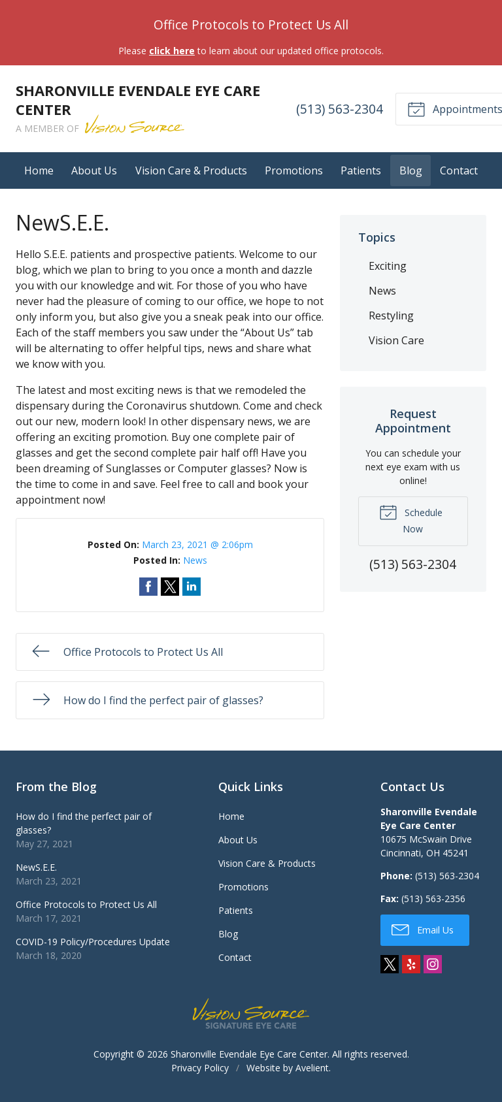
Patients (361, 170)
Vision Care (396, 340)
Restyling (391, 315)
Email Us (423, 929)
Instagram (433, 964)
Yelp (411, 964)
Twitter (389, 964)
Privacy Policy (200, 1067)
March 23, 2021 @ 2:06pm (197, 544)
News (195, 560)
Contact (459, 170)
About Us (94, 170)
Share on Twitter (170, 586)
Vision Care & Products (191, 170)
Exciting (388, 266)
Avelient (312, 1067)
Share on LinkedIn (191, 586)
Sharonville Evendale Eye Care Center (249, 1054)
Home (39, 170)
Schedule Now (411, 518)
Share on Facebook (148, 586)
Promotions (294, 170)
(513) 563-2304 (339, 109)
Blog (410, 170)
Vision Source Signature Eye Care (251, 1013)
